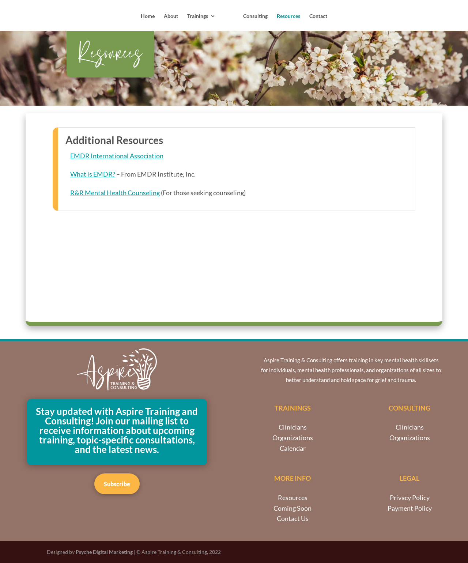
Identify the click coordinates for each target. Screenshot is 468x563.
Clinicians (293, 427)
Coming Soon (292, 508)
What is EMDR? (92, 174)
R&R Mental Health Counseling (115, 193)
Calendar (293, 448)
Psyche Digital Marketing (104, 552)
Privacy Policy (410, 498)
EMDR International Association (116, 156)
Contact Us (293, 518)
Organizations (292, 438)
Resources (288, 16)
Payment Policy (410, 508)
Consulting (255, 16)
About (171, 16)
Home (148, 16)
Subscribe (117, 483)
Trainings (198, 16)
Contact (318, 16)
